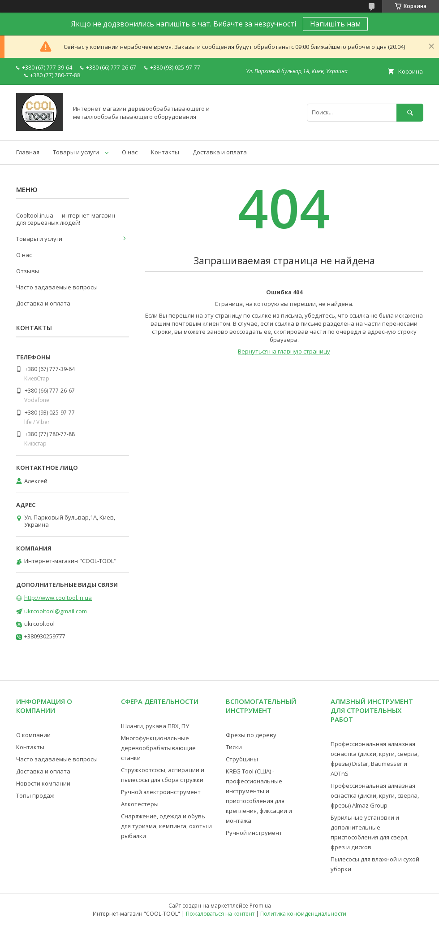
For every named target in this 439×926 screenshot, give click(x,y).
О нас (130, 152)
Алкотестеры (140, 804)
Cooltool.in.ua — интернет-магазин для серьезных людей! (65, 219)
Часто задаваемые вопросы (57, 287)
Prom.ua (260, 905)
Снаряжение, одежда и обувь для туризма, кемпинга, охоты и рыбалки (166, 826)
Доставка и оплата (220, 152)
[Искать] (409, 112)
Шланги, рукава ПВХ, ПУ (155, 726)
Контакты (165, 152)
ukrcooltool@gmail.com (55, 611)
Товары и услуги (76, 152)
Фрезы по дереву (251, 735)
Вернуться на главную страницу (284, 351)
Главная (27, 152)
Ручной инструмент (254, 833)
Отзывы (27, 271)
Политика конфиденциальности (303, 913)
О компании (33, 735)
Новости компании (43, 783)
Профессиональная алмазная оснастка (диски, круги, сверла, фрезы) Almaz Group (375, 795)
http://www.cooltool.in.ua (58, 597)
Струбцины (242, 759)
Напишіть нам (335, 24)
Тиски (234, 747)
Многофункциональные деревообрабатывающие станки (158, 748)
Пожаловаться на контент (220, 913)
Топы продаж (35, 795)
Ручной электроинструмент (161, 792)
